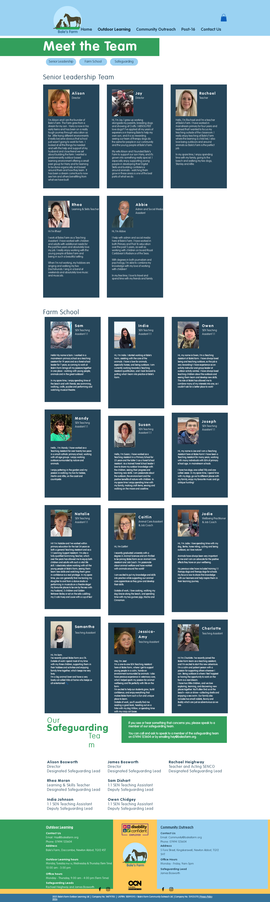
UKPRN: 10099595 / (127, 897)
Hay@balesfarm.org (66, 837)
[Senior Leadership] (61, 62)
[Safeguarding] (124, 62)
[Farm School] (93, 62)
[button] (223, 18)
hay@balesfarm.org (183, 737)
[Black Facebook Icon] (99, 889)
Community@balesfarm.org (185, 837)
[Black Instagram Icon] (108, 889)
